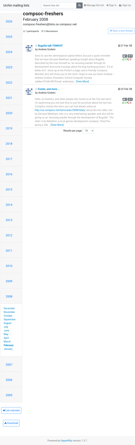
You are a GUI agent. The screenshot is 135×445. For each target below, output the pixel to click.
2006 (9, 380)
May (6, 334)
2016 (9, 174)
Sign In (112, 5)
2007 (9, 364)
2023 (9, 67)
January (8, 349)
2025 (9, 36)
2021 (9, 98)
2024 (9, 52)
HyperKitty (66, 440)
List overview (11, 410)
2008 (9, 296)
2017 (9, 159)
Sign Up (125, 5)
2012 (9, 235)
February (9, 345)
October (8, 315)
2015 (9, 189)
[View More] (82, 81)
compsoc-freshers (43, 14)
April (6, 337)
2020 (9, 113)
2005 (9, 395)
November (9, 312)
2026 (9, 21)
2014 (9, 205)
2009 (9, 281)
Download (11, 423)
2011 (9, 250)
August (7, 323)
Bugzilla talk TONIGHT (49, 45)
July (6, 326)
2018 (9, 143)
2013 (9, 220)
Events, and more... (47, 89)
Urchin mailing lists (16, 5)
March (7, 341)
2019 (9, 128)
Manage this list (94, 5)
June (6, 330)
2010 (9, 266)
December (9, 308)
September (10, 319)
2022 (9, 82)
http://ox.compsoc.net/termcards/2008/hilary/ (60, 110)
